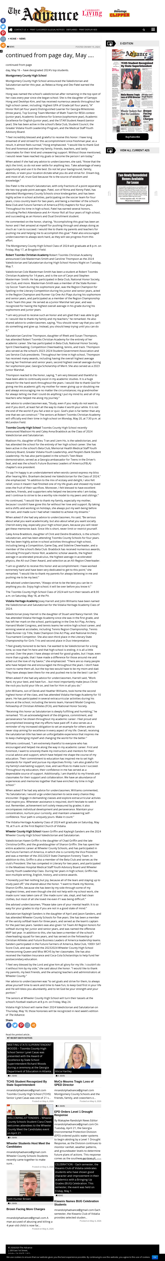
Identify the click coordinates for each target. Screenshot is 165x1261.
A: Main (13, 1075)
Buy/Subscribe (132, 136)
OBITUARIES (71, 29)
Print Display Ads (88, 29)
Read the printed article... (18, 1034)
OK (155, 1257)
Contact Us (21, 29)
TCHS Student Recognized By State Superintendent (26, 1083)
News (22, 38)
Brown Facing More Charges (25, 1209)
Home (13, 38)
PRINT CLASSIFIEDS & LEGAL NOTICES (47, 29)
